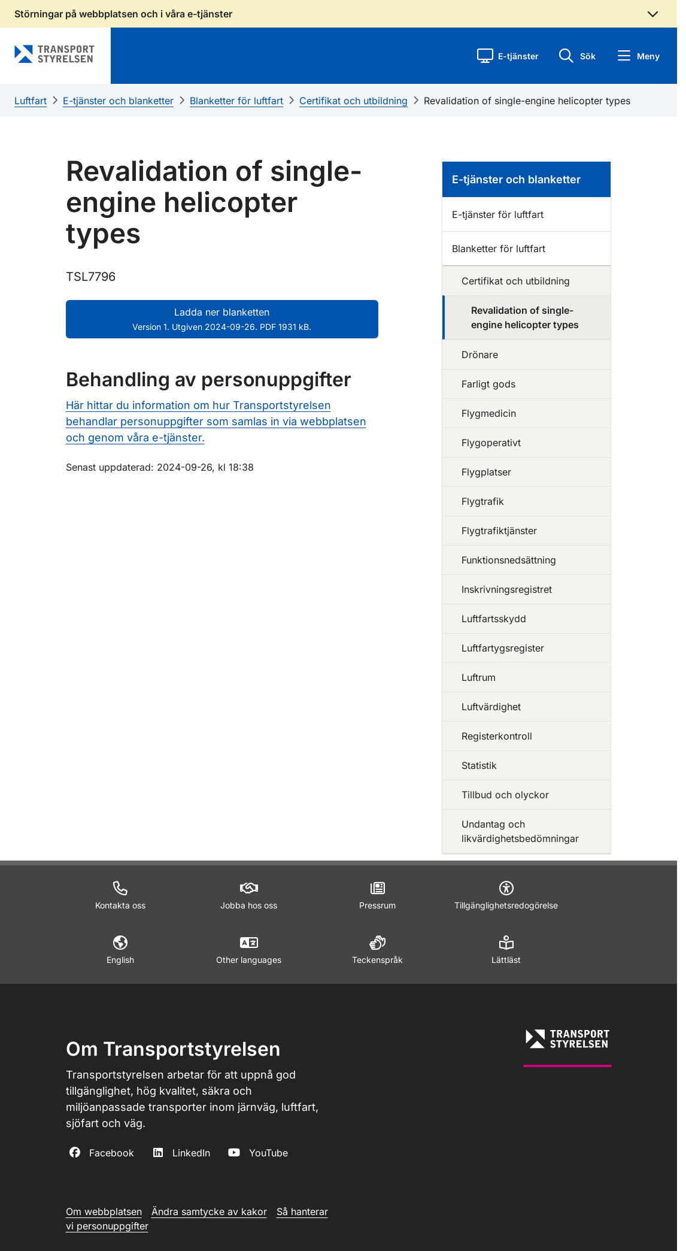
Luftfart (30, 101)
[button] (508, 56)
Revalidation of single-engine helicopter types (527, 101)
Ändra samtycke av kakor (209, 1211)
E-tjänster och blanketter (118, 101)
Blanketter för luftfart (236, 101)
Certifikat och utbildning (353, 101)
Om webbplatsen (104, 1211)
